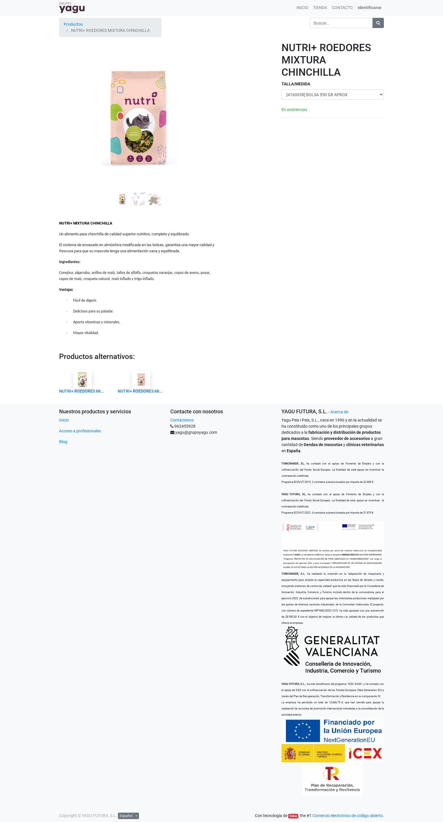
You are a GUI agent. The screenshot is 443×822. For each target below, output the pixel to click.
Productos (73, 24)
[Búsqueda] (378, 23)
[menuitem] (302, 7)
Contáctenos (182, 420)
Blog (63, 441)
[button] (71, 100)
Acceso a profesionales (80, 431)
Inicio (64, 420)
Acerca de (339, 412)
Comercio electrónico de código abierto (347, 815)
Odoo (293, 816)
